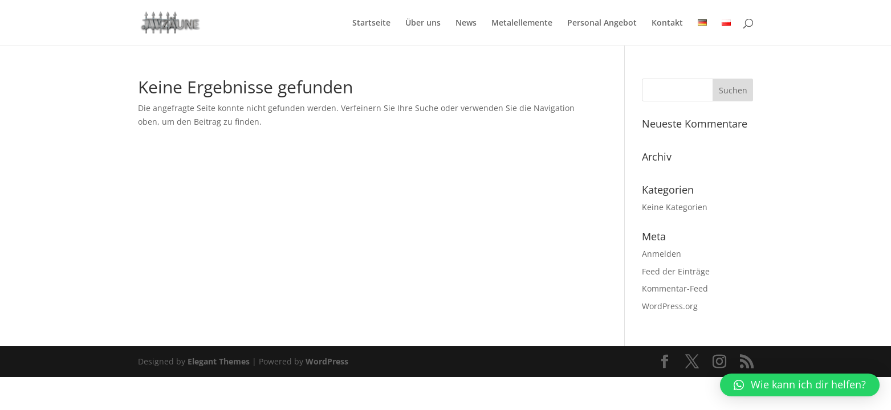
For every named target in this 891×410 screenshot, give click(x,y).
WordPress (327, 361)
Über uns (423, 23)
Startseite (371, 23)
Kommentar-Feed (675, 288)
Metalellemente (521, 23)
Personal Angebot (602, 23)
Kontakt (667, 23)
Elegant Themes (219, 361)
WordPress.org (670, 306)
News (466, 23)
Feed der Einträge (676, 271)
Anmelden (661, 253)
